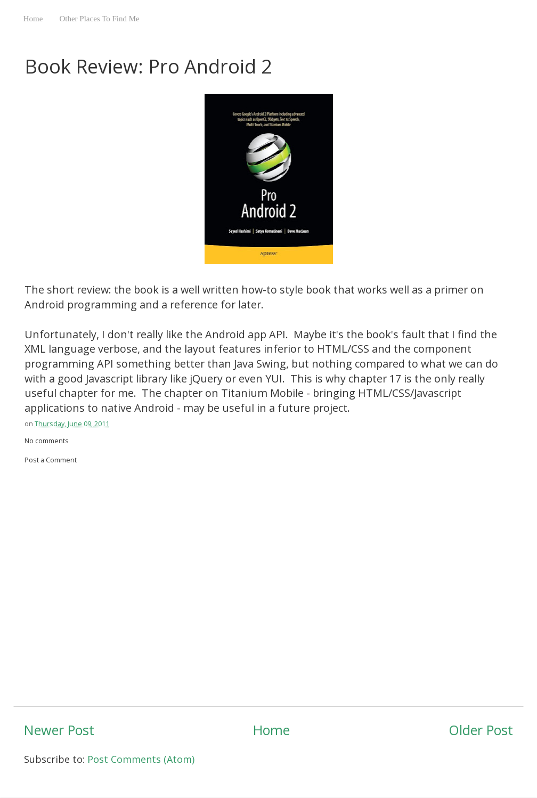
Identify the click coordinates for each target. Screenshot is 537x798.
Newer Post (59, 730)
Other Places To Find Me (99, 18)
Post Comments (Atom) (140, 759)
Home (33, 18)
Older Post (481, 730)
